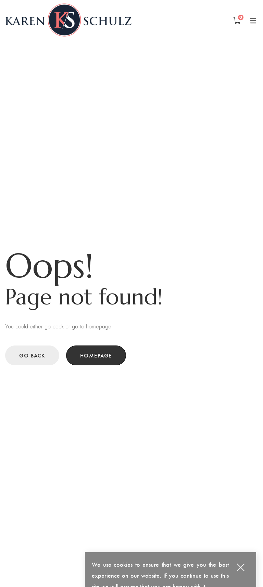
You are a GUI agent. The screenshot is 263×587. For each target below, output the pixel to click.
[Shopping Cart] (237, 20)
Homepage (96, 355)
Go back (32, 355)
